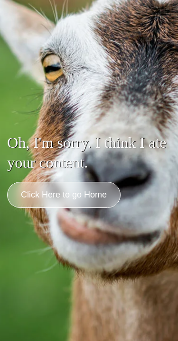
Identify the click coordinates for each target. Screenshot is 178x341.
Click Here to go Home (64, 194)
